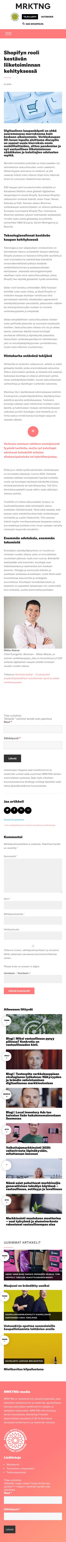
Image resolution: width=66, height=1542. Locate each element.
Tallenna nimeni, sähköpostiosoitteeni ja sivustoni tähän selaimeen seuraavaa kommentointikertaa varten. (31, 954)
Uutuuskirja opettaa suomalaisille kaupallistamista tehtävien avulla (29, 1327)
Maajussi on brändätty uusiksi (26, 1286)
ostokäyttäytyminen (17, 825)
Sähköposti (12, 738)
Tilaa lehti (29, 16)
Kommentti (10, 856)
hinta (6, 825)
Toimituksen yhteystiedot (20, 1468)
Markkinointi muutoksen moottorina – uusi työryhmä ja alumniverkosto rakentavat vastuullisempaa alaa (33, 1221)
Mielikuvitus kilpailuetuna (24, 1369)
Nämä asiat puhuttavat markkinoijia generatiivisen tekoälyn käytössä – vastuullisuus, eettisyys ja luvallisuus (34, 1186)
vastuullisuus (37, 825)
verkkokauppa (49, 825)
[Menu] (8, 34)
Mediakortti (12, 1464)
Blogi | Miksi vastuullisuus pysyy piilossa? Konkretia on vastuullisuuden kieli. (30, 1042)
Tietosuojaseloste (16, 1472)
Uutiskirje (47, 16)
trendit (29, 825)
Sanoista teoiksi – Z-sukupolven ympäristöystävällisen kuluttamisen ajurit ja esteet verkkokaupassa (31, 678)
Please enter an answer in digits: (22, 966)
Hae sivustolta (32, 24)
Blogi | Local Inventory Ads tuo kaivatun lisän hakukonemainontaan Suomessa (33, 1115)
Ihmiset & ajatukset (14, 819)
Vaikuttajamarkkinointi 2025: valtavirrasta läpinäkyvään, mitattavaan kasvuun (28, 1151)
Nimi (8, 722)
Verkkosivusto (11, 929)
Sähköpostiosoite (14, 914)
